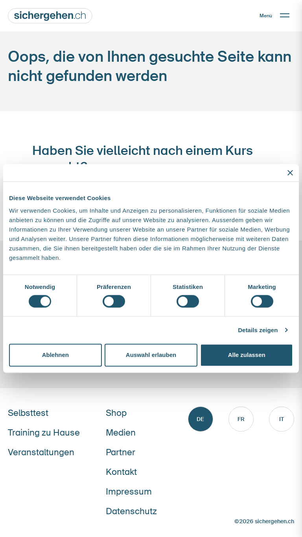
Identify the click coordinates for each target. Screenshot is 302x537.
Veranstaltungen (41, 452)
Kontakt (121, 472)
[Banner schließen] (290, 172)
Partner (120, 452)
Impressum (129, 491)
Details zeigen (258, 330)
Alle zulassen (246, 355)
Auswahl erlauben (151, 355)
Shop (116, 413)
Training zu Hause (44, 432)
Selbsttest (28, 413)
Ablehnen (55, 355)
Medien (121, 432)
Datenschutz (131, 511)
